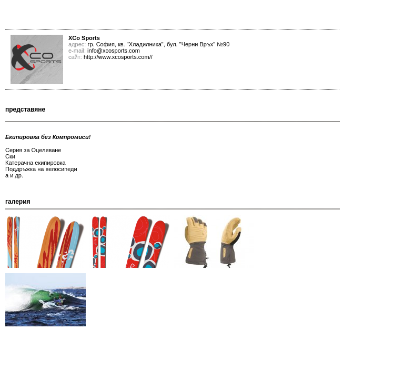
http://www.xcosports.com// (118, 57)
